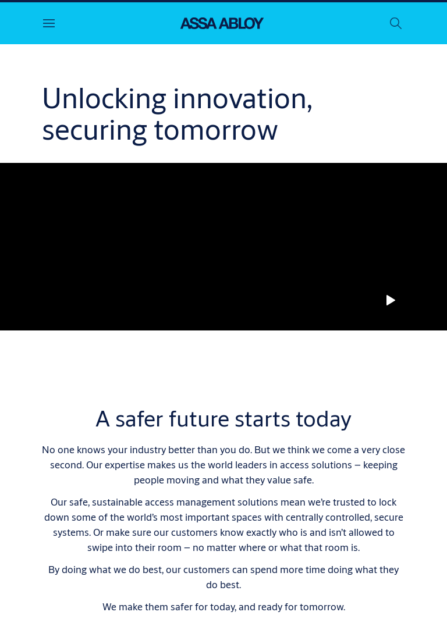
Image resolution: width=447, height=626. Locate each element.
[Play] (390, 300)
